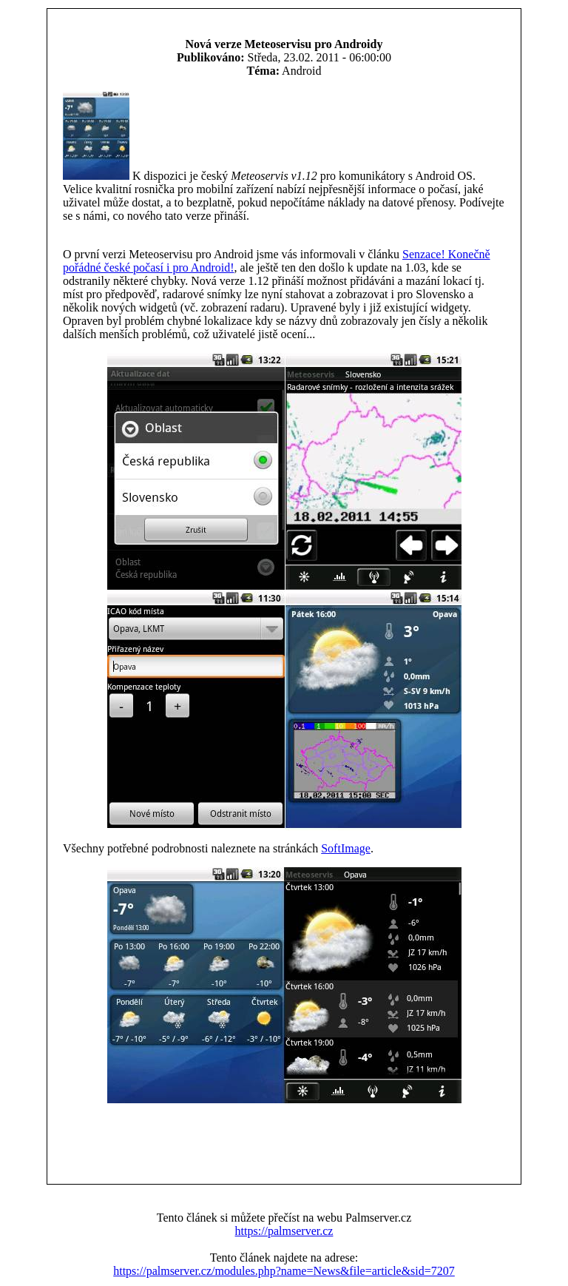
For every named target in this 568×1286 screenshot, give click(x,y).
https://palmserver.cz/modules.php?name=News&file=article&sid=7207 (284, 1271)
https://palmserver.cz (284, 1231)
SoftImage (346, 848)
